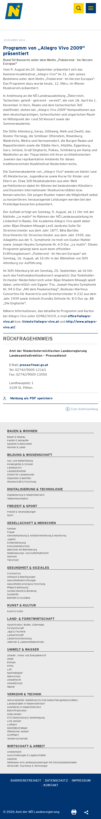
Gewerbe (12, 758)
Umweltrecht (14, 679)
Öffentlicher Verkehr (18, 731)
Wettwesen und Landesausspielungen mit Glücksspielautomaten (42, 762)
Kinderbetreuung (16, 542)
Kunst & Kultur (15, 611)
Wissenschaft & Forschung (21, 481)
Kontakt (50, 785)
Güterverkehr (14, 714)
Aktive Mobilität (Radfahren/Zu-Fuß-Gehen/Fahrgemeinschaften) (42, 700)
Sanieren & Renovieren (19, 443)
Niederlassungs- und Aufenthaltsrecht (28, 553)
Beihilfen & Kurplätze (18, 597)
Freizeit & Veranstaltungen (21, 511)
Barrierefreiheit (26, 780)
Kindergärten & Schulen (20, 464)
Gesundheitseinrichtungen (21, 580)
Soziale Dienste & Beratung (22, 590)
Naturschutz (14, 676)
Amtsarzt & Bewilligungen (21, 576)
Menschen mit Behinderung (22, 549)
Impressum (81, 780)
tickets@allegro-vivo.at (40, 321)
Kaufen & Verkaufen (18, 440)
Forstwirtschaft (15, 628)
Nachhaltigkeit (15, 672)
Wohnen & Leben (16, 447)
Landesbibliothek (16, 471)
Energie (11, 662)
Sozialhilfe (12, 594)
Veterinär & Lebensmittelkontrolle (25, 641)
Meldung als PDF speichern (27, 398)
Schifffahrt (13, 734)
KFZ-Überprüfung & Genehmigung (26, 717)
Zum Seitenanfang (82, 409)
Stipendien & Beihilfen (19, 478)
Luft (9, 669)
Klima (10, 665)
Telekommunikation (17, 498)
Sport (10, 515)
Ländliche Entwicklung (19, 638)
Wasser (11, 686)
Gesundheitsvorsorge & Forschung (26, 583)
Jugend (11, 539)
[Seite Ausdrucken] (73, 813)
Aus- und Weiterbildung (20, 460)
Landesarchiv (14, 467)
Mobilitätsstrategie (17, 727)
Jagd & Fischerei (16, 631)
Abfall (10, 658)
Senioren (12, 556)
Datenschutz (56, 780)
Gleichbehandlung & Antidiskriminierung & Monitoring (36, 535)
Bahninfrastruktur (17, 710)
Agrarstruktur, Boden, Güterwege (25, 624)
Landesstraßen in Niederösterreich (26, 703)
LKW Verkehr (14, 721)
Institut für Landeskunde (20, 474)
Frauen (11, 532)
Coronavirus (14, 573)
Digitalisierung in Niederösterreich (26, 494)
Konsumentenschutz (18, 546)
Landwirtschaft (15, 635)
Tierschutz (13, 559)
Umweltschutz (15, 683)
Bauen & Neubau (16, 436)
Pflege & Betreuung (17, 587)
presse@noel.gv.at (34, 365)
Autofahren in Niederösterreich (24, 707)
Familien (11, 528)
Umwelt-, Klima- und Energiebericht (26, 655)
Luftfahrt (12, 724)
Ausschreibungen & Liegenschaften (26, 755)
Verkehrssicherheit (17, 738)
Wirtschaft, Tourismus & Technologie (27, 765)
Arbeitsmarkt (14, 751)
